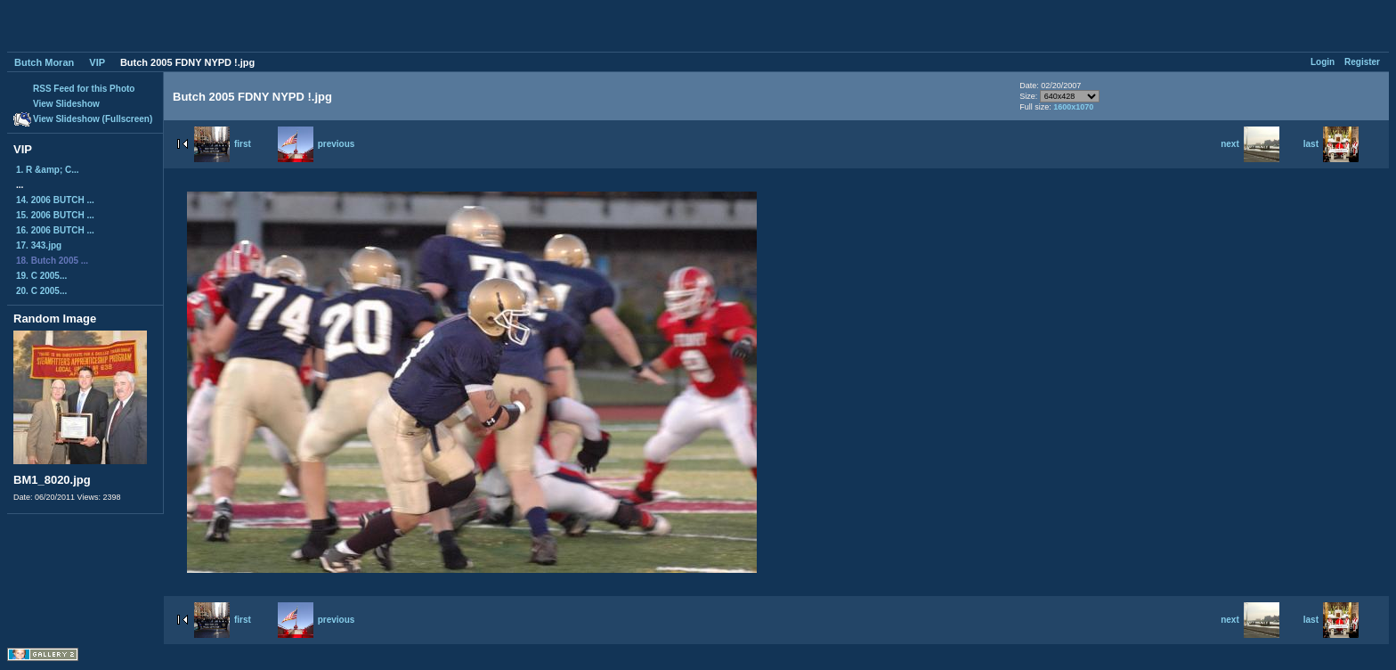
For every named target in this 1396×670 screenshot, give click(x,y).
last (1331, 144)
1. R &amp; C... (47, 170)
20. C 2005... (41, 291)
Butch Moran (44, 62)
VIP (97, 62)
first (222, 144)
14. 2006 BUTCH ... (55, 200)
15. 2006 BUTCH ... (55, 215)
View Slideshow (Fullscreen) (92, 119)
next (1250, 144)
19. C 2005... (41, 276)
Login (1323, 62)
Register (1362, 62)
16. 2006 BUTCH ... (55, 230)
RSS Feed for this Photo (83, 89)
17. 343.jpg (38, 245)
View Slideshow (66, 104)
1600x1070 (1073, 106)
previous (316, 144)
